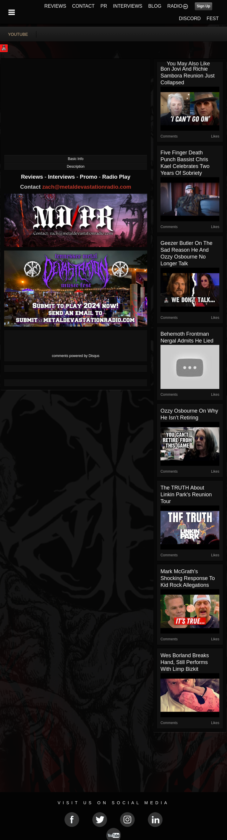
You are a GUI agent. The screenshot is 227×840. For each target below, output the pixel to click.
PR (103, 6)
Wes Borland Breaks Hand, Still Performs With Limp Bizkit (184, 662)
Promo (89, 177)
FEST (213, 18)
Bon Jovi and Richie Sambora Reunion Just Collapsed (187, 75)
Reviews (33, 177)
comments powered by (76, 356)
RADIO (174, 6)
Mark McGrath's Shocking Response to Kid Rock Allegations (187, 578)
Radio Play (116, 177)
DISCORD (190, 18)
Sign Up (203, 6)
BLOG (154, 6)
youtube (18, 34)
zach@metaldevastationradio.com (86, 187)
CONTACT (83, 6)
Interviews (62, 177)
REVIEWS (55, 6)
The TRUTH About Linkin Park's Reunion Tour (186, 494)
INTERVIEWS (127, 6)
